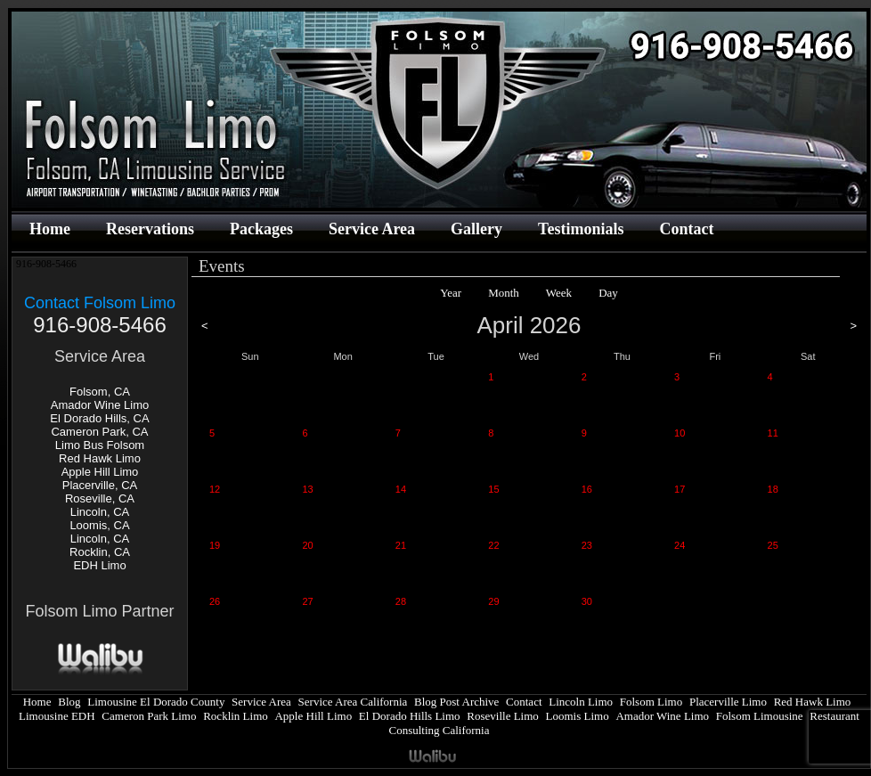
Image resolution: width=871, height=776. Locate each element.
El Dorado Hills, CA (99, 418)
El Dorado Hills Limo (409, 716)
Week (559, 292)
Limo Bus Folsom (99, 445)
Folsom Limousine (759, 716)
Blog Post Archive (456, 701)
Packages (261, 229)
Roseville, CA (99, 498)
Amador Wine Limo (100, 405)
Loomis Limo (577, 716)
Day (608, 292)
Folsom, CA (99, 391)
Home (49, 229)
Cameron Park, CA (99, 431)
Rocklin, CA (99, 552)
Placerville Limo (728, 701)
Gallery (476, 229)
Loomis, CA (99, 525)
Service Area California (353, 701)
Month (503, 292)
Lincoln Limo (581, 701)
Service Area (372, 229)
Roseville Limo (503, 716)
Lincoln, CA (99, 512)
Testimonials (580, 229)
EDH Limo (99, 565)
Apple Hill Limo (100, 471)
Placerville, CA (100, 485)
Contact (686, 229)
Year (450, 292)
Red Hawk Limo (100, 458)
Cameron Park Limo (149, 716)
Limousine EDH (57, 716)
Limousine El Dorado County (155, 701)
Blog (69, 701)
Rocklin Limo (235, 716)
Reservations (150, 229)
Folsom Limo (651, 701)
